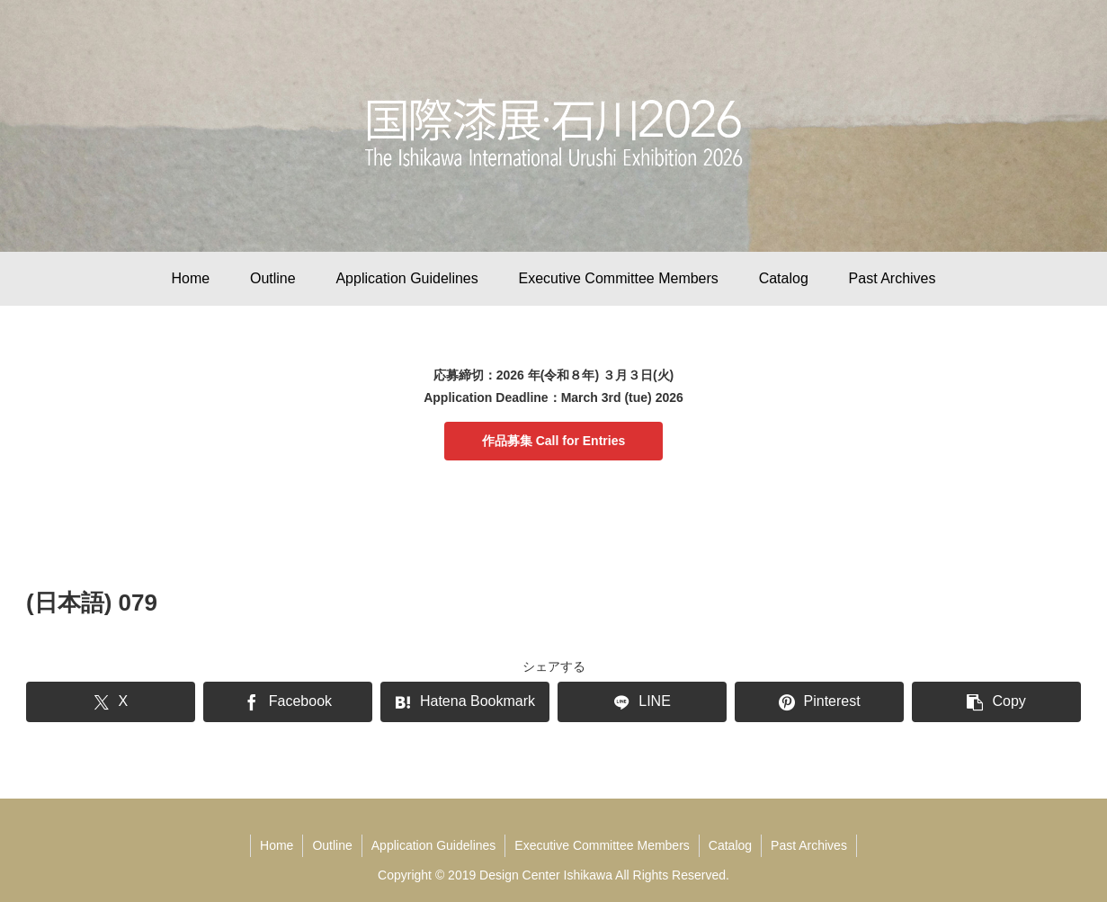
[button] (996, 702)
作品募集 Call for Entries (553, 440)
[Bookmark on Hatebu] (464, 702)
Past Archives (809, 845)
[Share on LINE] (642, 702)
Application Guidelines (433, 845)
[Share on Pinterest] (819, 702)
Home (276, 845)
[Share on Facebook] (287, 702)
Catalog (730, 845)
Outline (332, 845)
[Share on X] (110, 702)
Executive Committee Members (602, 845)
